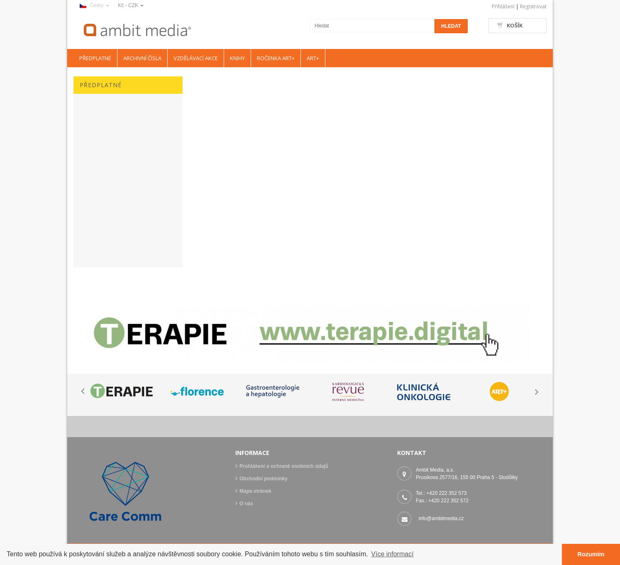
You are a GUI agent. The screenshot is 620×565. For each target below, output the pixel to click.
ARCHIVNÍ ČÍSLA (142, 58)
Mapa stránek (255, 491)
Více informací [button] (392, 554)
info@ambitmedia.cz (441, 518)
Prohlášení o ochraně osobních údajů (283, 466)
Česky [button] (94, 5)
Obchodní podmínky (263, 479)
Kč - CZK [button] (131, 5)
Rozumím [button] (591, 554)
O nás (246, 503)
